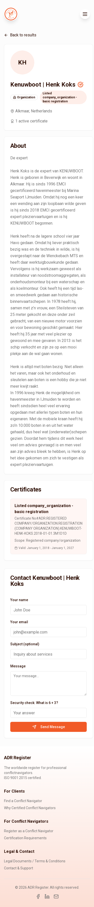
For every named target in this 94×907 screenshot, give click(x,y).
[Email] (56, 896)
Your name (19, 600)
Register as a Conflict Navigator (28, 831)
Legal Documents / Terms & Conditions (34, 861)
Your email (19, 622)
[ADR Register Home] (11, 14)
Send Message (48, 727)
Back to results (20, 35)
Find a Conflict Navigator (23, 801)
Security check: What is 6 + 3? (34, 703)
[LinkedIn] (47, 896)
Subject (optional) (24, 644)
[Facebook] (38, 896)
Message (18, 666)
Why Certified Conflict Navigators (30, 808)
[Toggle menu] (85, 14)
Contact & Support (18, 868)
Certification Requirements (25, 838)
